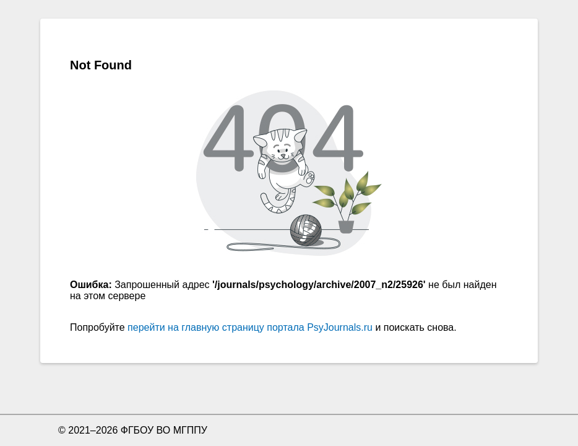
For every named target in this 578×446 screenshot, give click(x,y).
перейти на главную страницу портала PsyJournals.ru (250, 327)
